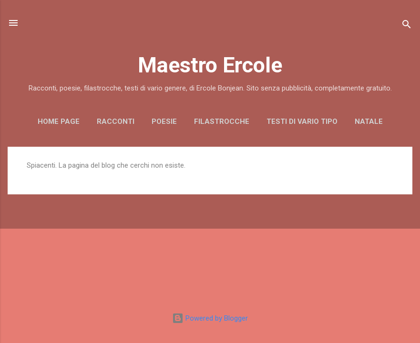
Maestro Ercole (210, 65)
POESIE (164, 121)
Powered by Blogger (210, 318)
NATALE (369, 121)
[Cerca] (406, 25)
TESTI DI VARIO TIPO (302, 121)
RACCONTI (115, 121)
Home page (59, 121)
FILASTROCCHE (221, 121)
